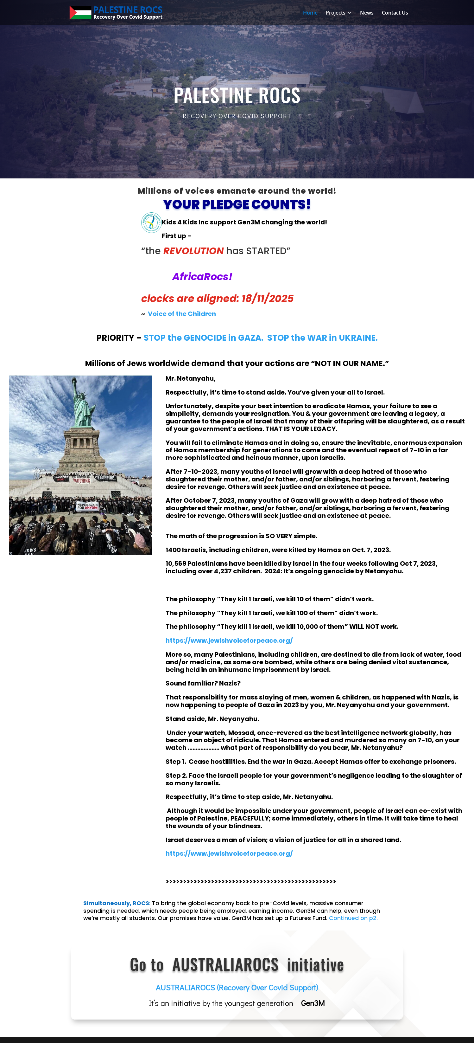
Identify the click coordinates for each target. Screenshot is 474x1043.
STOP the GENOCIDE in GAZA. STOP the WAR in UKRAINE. (261, 338)
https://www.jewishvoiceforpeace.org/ (229, 853)
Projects (335, 13)
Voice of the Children (182, 313)
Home (310, 13)
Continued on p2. (353, 918)
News (367, 13)
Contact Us (395, 13)
